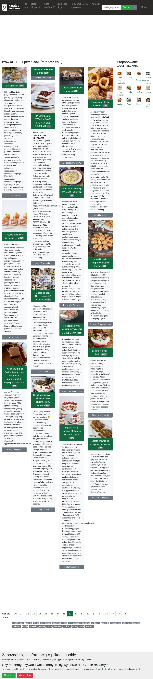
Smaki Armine (100, 215)
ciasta (21, 623)
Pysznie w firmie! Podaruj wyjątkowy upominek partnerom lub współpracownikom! (14, 389)
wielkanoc (95, 623)
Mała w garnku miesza (72, 403)
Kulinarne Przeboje (100, 509)
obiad (15, 623)
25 (45, 613)
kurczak (42, 626)
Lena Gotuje (43, 385)
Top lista (25, 6)
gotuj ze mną (14, 344)
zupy (42, 623)
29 (70, 613)
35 (106, 613)
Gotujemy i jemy (14, 461)
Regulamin (79, 5)
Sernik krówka (14, 85)
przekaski (105, 623)
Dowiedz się (101, 669)
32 (88, 613)
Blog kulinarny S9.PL (72, 163)
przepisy (28, 623)
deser (48, 623)
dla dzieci (66, 626)
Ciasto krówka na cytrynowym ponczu (100, 456)
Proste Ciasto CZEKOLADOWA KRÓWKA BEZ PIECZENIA (43, 123)
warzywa (86, 623)
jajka (124, 623)
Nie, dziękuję (25, 675)
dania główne (116, 623)
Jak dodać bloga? (62, 6)
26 (51, 613)
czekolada (16, 626)
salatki (64, 623)
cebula (81, 626)
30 (76, 613)
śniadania (57, 626)
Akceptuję (9, 675)
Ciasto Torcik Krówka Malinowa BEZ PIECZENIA (72, 450)
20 (15, 613)
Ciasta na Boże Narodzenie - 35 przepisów (43, 310)
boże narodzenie (75, 623)
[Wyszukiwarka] (111, 7)
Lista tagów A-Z (49, 6)
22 (27, 613)
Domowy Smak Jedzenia (100, 331)
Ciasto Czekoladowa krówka (71, 89)
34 (100, 613)
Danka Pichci (14, 195)
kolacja (25, 626)
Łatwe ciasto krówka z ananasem (43, 71)
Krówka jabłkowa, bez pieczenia (14, 244)
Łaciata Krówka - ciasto (100, 363)
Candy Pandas (43, 522)
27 (58, 613)
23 (33, 613)
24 (39, 613)
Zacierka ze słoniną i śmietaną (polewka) (71, 197)
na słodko (33, 626)
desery (36, 623)
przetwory (89, 626)
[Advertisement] (76, 37)
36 (112, 613)
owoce (49, 626)
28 (64, 613)
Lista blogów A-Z (36, 7)
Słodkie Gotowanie (43, 78)
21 (21, 613)
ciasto (74, 626)
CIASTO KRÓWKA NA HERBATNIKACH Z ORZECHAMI (72, 341)
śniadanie (56, 623)
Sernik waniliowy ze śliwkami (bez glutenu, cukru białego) (43, 413)
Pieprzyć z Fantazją (71, 310)
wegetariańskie (134, 623)
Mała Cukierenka (43, 265)
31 (82, 613)
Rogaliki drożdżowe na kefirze (100, 104)
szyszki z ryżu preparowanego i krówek (100, 269)
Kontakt (96, 4)
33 (94, 613)
